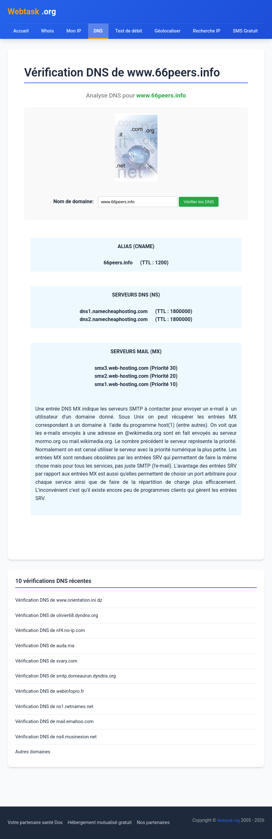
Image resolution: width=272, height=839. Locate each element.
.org (34, 12)
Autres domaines (34, 781)
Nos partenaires (166, 823)
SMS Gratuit (26, 50)
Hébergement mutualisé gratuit (108, 823)
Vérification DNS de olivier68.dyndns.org (60, 636)
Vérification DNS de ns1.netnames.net (58, 732)
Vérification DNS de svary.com (49, 684)
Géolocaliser (171, 33)
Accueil (21, 33)
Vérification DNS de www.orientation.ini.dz (63, 619)
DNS (99, 33)
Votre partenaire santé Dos (38, 823)
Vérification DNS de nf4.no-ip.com (53, 652)
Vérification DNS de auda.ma (47, 668)
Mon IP (74, 33)
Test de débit (130, 33)
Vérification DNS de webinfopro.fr (53, 716)
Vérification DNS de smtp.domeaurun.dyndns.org (70, 700)
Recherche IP (212, 33)
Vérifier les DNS (199, 220)
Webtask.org (227, 820)
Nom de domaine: (73, 220)
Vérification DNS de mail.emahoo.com (58, 748)
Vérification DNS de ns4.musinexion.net (60, 765)
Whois (48, 33)
